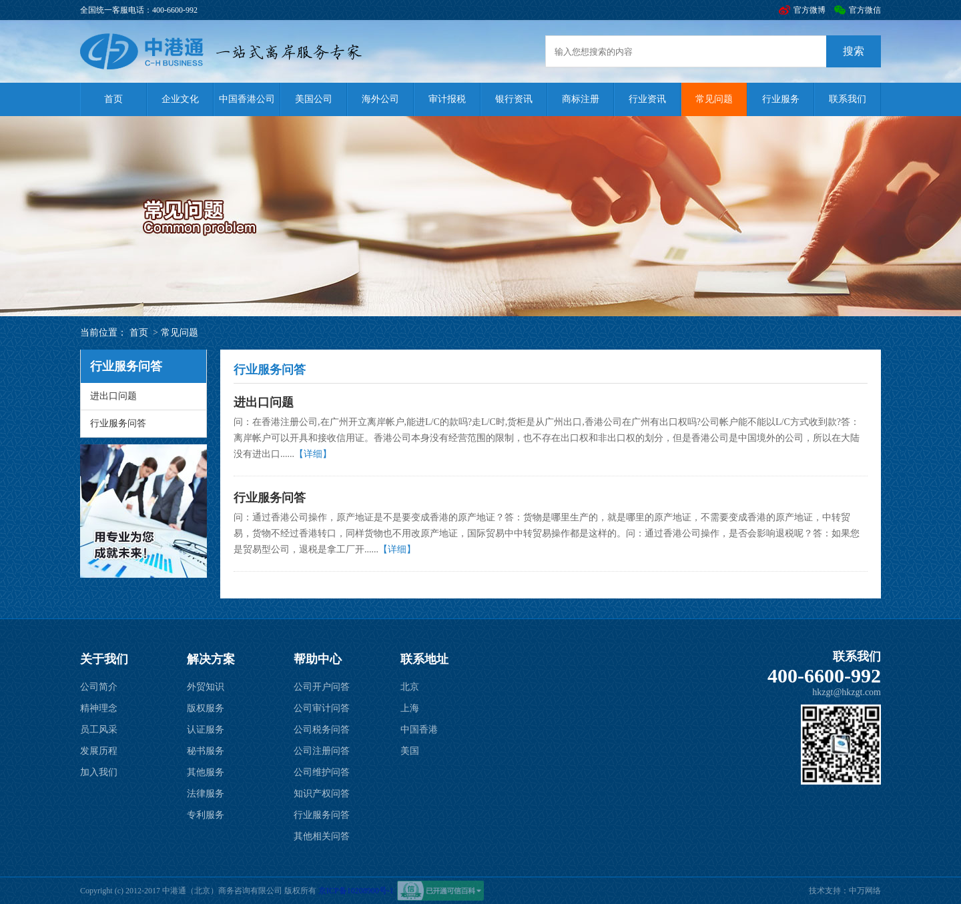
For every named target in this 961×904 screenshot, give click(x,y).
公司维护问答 (322, 772)
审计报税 (447, 99)
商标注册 (580, 99)
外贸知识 (205, 687)
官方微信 (865, 10)
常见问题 (714, 99)
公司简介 (98, 687)
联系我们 (847, 99)
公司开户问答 (322, 687)
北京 (409, 687)
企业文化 (180, 99)
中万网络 (865, 890)
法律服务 (205, 794)
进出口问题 (113, 396)
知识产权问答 (322, 794)
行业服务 (780, 99)
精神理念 (98, 708)
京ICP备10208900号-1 (356, 890)
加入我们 (98, 772)
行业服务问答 (118, 423)
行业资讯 (647, 99)
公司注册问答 (322, 751)
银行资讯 (514, 99)
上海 (409, 708)
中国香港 (419, 730)
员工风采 (98, 730)
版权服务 (205, 708)
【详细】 (313, 454)
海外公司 (380, 99)
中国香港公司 (247, 99)
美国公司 (313, 99)
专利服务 (205, 815)
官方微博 (809, 10)
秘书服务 (205, 751)
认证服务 (205, 730)
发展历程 (98, 751)
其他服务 (205, 772)
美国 (409, 751)
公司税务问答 (322, 730)
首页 (113, 99)
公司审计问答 (322, 708)
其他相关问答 (322, 836)
